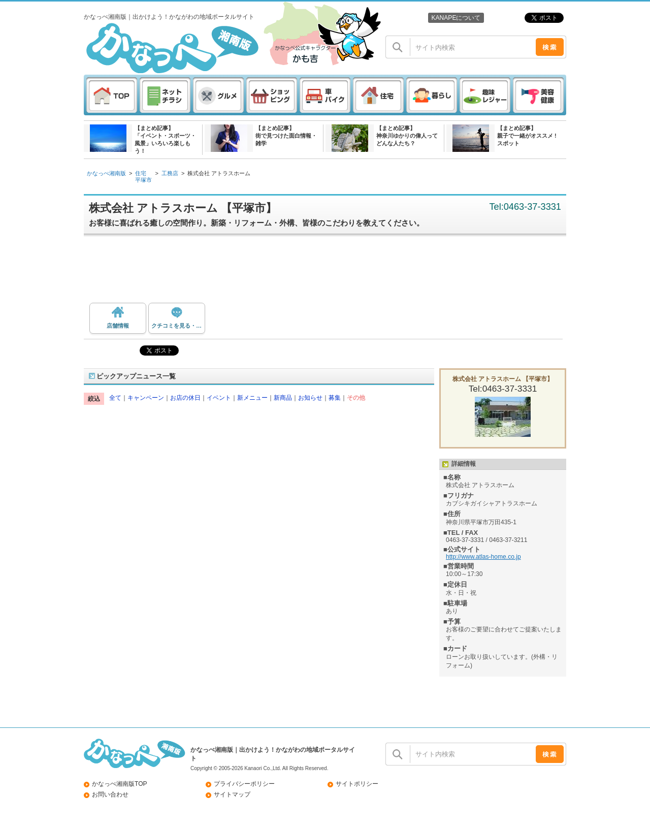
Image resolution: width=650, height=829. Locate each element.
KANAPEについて (455, 17)
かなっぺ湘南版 (106, 173)
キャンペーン (145, 397)
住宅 (140, 173)
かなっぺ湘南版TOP (119, 783)
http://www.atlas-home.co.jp (483, 556)
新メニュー (252, 397)
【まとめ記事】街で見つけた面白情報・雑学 (286, 135)
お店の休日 (185, 397)
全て (115, 397)
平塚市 (143, 180)
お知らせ (310, 397)
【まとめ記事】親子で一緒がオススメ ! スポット (527, 135)
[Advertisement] (330, 272)
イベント (219, 397)
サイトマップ (232, 794)
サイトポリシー (357, 783)
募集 (335, 397)
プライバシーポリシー (244, 783)
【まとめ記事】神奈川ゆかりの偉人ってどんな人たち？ (407, 135)
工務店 (169, 173)
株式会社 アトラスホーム (218, 173)
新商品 (283, 397)
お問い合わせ (110, 794)
